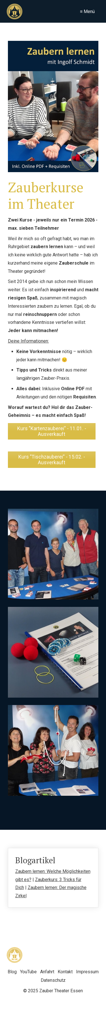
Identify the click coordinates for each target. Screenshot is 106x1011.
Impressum (87, 971)
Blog (12, 971)
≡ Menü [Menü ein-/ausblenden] (87, 11)
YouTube (28, 971)
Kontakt (65, 971)
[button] (52, 431)
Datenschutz (53, 980)
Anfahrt (47, 971)
